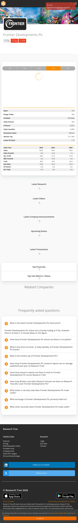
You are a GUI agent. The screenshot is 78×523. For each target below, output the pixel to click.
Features (6, 441)
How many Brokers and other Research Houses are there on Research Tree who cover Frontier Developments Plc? (41, 382)
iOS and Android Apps (11, 456)
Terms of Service (8, 501)
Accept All (39, 518)
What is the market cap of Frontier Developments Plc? (34, 356)
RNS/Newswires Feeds (11, 446)
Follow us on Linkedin (26, 465)
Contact (43, 446)
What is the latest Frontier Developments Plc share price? (35, 323)
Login (42, 441)
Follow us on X (25, 473)
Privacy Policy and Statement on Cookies (61, 501)
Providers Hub (8, 448)
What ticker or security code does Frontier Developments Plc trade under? (39, 391)
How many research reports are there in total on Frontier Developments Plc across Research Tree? (35, 373)
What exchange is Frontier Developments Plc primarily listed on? (38, 399)
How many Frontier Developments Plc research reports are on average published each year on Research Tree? (41, 364)
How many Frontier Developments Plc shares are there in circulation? (40, 339)
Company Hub (8, 451)
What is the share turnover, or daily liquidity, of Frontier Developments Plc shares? (41, 348)
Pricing (5, 443)
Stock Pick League (10, 453)
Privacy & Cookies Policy (60, 513)
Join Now (43, 443)
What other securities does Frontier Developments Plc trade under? (40, 406)
